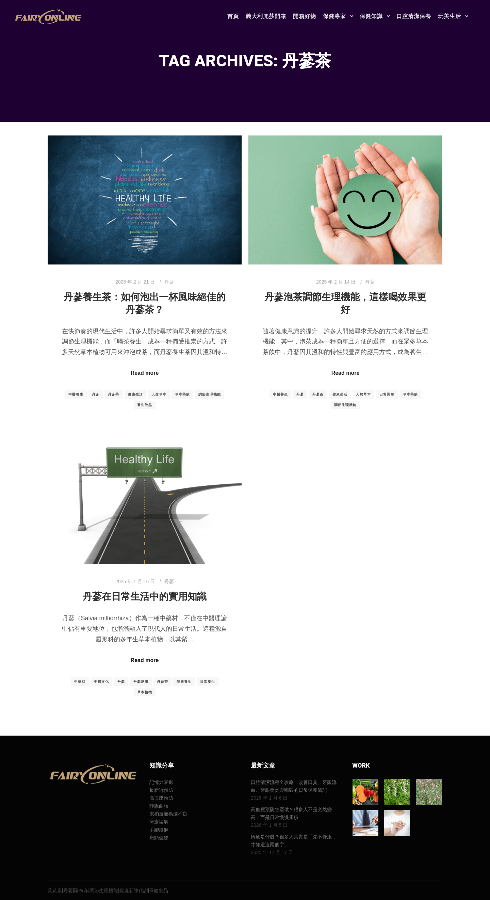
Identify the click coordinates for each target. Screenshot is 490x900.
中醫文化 (101, 682)
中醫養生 (75, 394)
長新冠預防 (161, 790)
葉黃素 (55, 890)
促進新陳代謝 (133, 890)
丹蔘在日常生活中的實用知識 (145, 596)
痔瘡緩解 (158, 821)
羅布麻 (81, 890)
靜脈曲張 (158, 806)
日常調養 (386, 394)
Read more (145, 373)
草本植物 (144, 692)
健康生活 (135, 394)
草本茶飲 (182, 394)
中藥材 (79, 682)
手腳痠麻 (158, 830)
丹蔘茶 (113, 394)
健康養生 (184, 682)
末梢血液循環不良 (168, 814)
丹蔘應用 (140, 682)
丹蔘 (169, 282)
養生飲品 (144, 405)
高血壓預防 (161, 798)
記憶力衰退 (161, 782)
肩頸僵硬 (158, 837)
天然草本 (158, 394)
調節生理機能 (209, 394)
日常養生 (207, 682)
